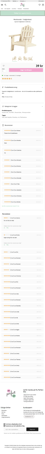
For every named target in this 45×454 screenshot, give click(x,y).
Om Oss (3, 412)
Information (41, 1)
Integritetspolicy (6, 417)
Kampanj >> (23, 1)
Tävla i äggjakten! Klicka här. (24, 13)
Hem (2, 8)
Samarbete (4, 415)
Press (3, 414)
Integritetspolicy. (36, 433)
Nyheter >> (15, 1)
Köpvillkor (4, 410)
